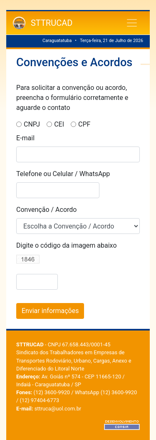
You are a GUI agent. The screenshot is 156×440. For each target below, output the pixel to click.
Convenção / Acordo (46, 210)
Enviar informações (50, 311)
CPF (84, 124)
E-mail (25, 138)
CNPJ (32, 124)
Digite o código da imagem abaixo (66, 245)
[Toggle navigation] (132, 23)
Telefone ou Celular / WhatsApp (63, 174)
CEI (59, 124)
